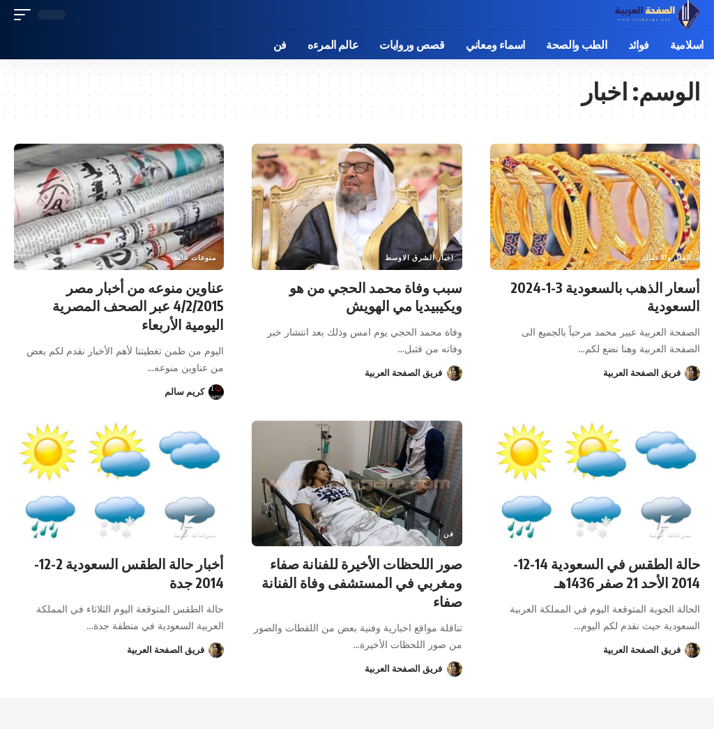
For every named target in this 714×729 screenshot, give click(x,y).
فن (448, 532)
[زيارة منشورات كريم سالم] (216, 390)
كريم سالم (184, 390)
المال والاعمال (667, 257)
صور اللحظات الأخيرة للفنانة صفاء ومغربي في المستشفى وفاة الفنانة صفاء (361, 580)
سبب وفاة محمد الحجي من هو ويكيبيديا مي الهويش (375, 296)
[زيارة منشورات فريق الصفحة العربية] (692, 371)
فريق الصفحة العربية (642, 371)
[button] (87, 15)
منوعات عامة (195, 257)
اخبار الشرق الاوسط (419, 257)
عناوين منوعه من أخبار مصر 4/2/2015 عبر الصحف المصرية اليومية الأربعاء (137, 305)
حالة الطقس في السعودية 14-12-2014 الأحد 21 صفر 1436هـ (606, 571)
